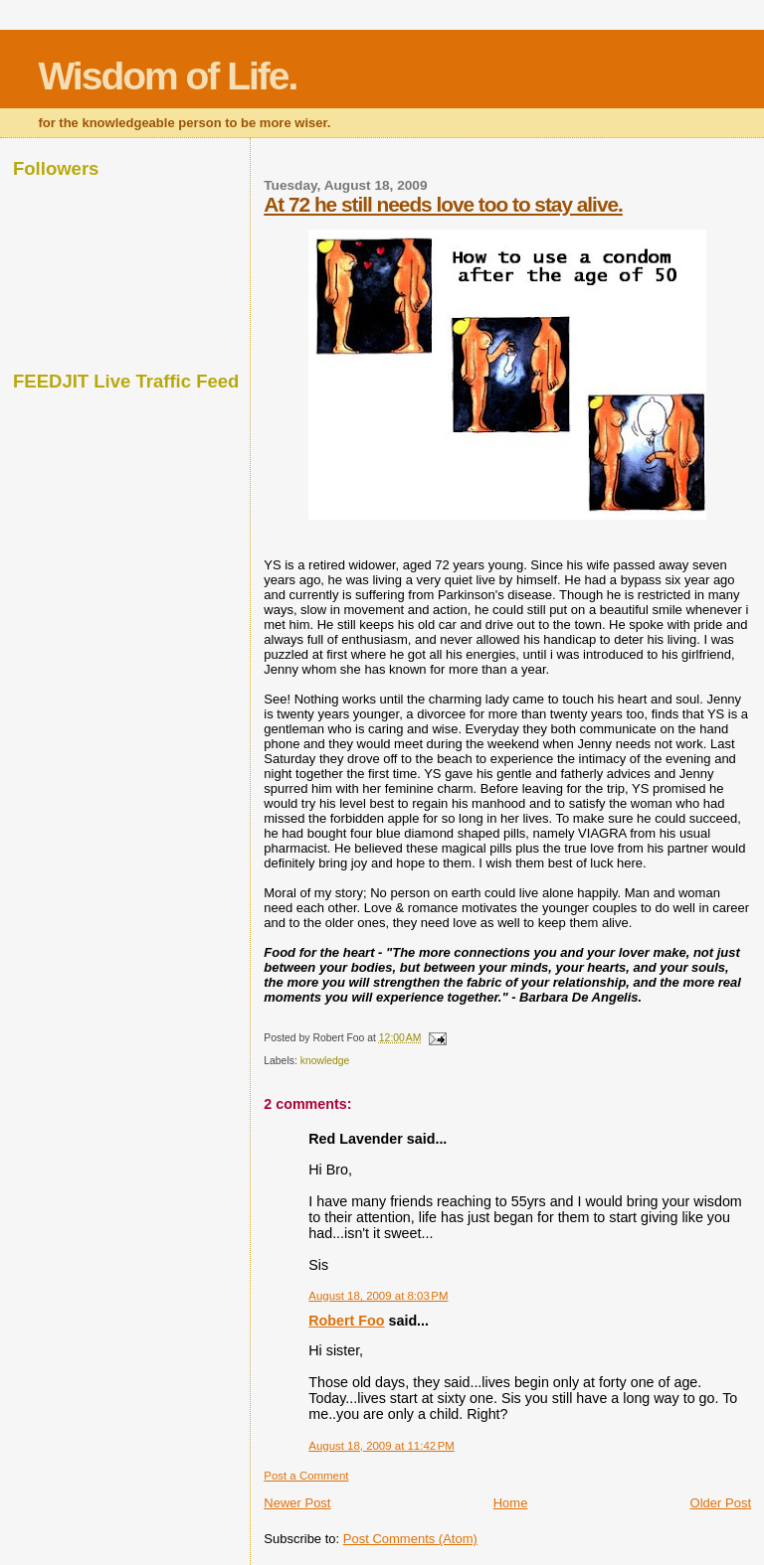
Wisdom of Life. (167, 76)
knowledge (325, 1060)
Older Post (720, 1502)
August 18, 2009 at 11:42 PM (381, 1446)
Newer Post (297, 1502)
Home (510, 1502)
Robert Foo (346, 1321)
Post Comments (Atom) (410, 1538)
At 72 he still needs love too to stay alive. (443, 204)
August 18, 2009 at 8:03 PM (378, 1296)
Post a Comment (306, 1476)
